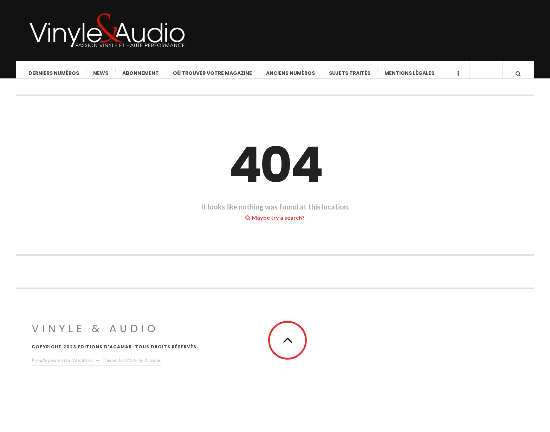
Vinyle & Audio (95, 335)
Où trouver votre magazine (212, 73)
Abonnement (140, 73)
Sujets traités (349, 73)
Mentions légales (409, 73)
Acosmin (152, 367)
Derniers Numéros (53, 73)
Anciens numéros (290, 73)
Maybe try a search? (275, 224)
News (100, 73)
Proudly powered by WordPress (62, 367)
